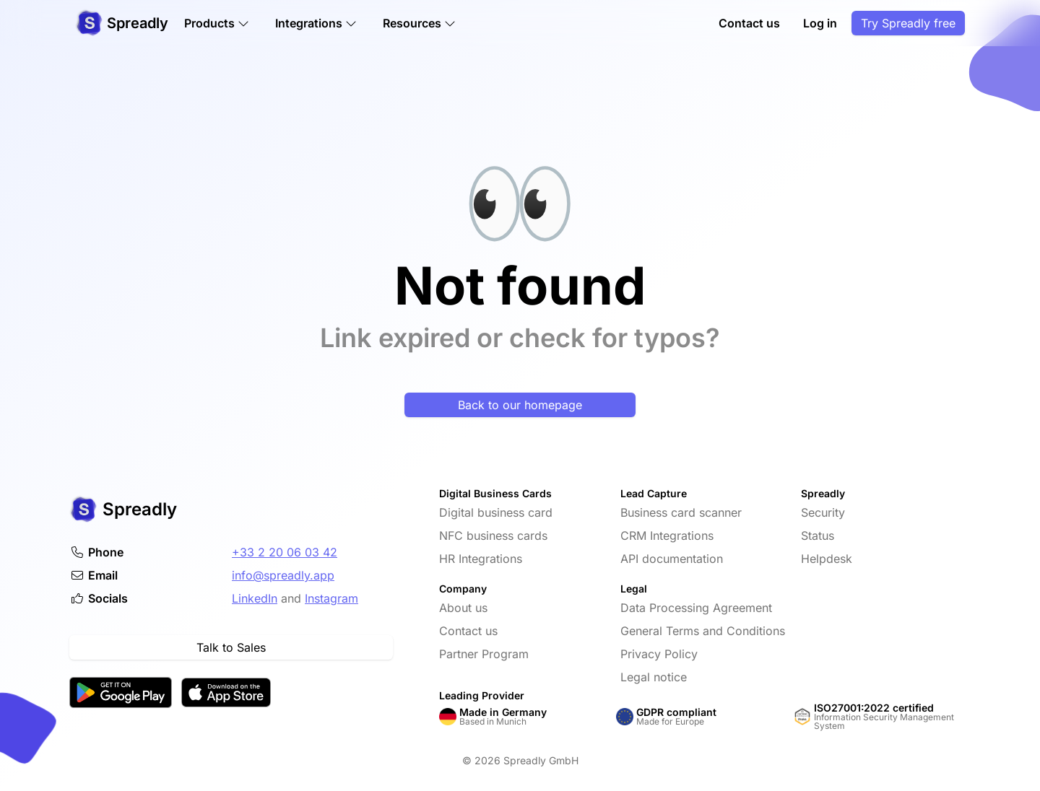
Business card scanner (681, 512)
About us (463, 607)
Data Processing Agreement (696, 607)
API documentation (671, 558)
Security (823, 512)
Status (817, 535)
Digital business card (495, 512)
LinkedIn (254, 598)
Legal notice (653, 677)
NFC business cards (493, 535)
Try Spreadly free (908, 23)
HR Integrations (480, 558)
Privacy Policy (659, 654)
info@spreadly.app (283, 575)
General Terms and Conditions (702, 631)
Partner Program (484, 654)
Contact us (749, 23)
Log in (820, 23)
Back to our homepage (520, 405)
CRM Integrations (667, 535)
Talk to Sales (231, 647)
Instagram (331, 598)
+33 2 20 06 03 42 (284, 552)
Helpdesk (826, 558)
